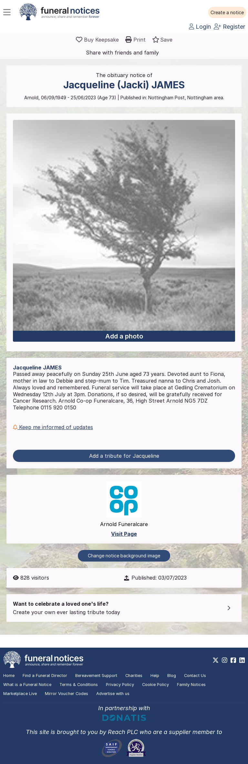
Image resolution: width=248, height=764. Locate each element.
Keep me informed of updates (53, 427)
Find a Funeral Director (45, 675)
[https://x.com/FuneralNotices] (215, 660)
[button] (227, 12)
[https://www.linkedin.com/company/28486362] (242, 660)
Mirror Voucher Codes (66, 693)
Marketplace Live (20, 693)
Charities (133, 675)
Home (9, 675)
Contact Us (195, 675)
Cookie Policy (155, 684)
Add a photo (124, 336)
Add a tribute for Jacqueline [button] (124, 456)
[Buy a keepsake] (97, 39)
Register (229, 26)
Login (200, 26)
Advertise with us (112, 693)
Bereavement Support (96, 675)
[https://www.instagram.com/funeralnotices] (224, 660)
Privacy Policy (120, 684)
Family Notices (191, 684)
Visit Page (124, 534)
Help (154, 675)
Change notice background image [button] (124, 555)
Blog (171, 675)
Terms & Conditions (78, 684)
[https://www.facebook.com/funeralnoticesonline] (233, 660)
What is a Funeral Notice (27, 684)
